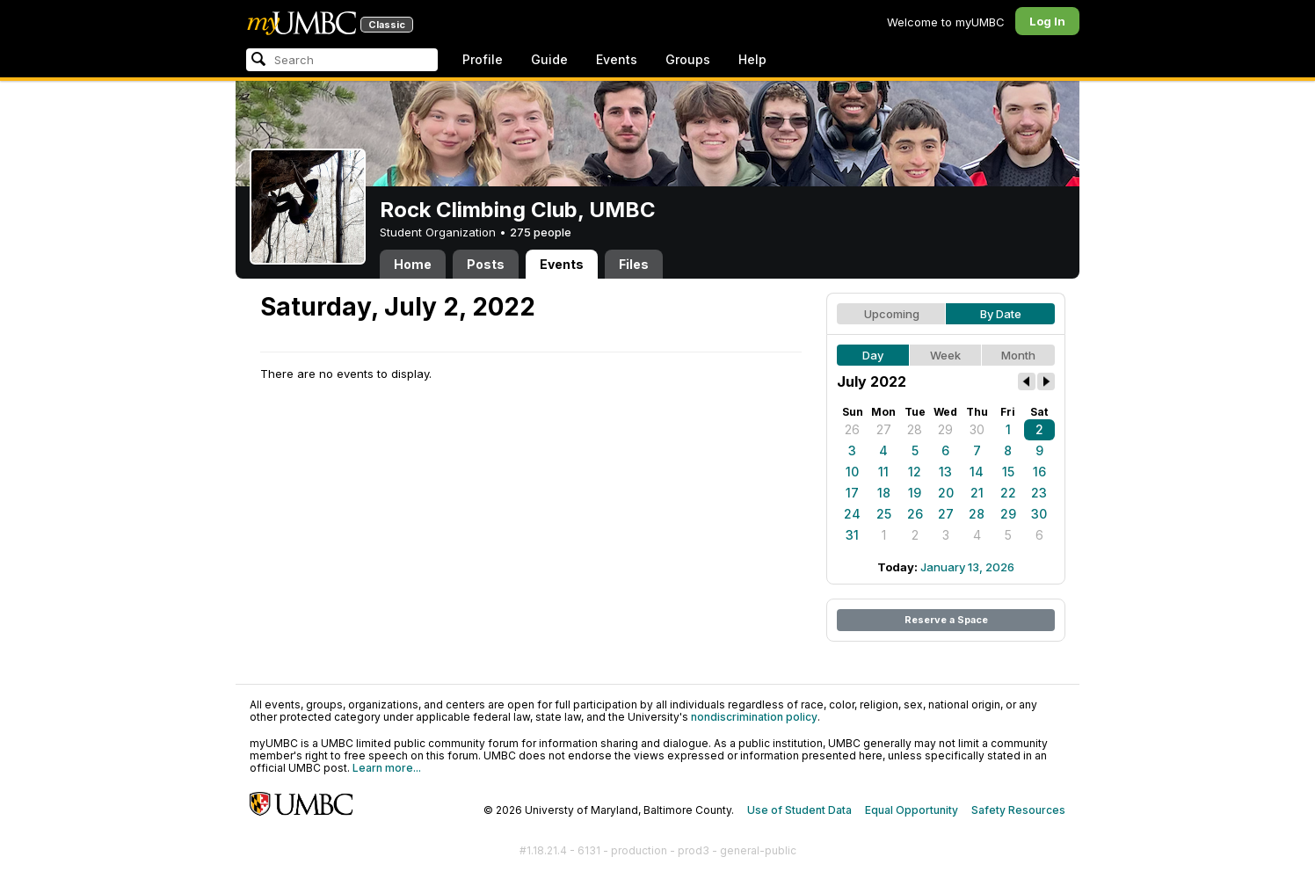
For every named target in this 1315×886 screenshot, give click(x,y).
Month (1018, 355)
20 (946, 492)
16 (1039, 471)
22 (1008, 492)
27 (883, 429)
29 (945, 429)
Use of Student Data (799, 810)
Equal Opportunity (911, 810)
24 (852, 513)
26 (852, 429)
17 (852, 492)
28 (914, 429)
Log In (1047, 21)
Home (413, 264)
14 (977, 471)
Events (616, 59)
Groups (687, 59)
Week (945, 355)
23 (1039, 492)
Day (872, 355)
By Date (1000, 314)
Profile (482, 59)
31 (852, 534)
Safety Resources (1018, 810)
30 (977, 429)
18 (883, 492)
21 (977, 492)
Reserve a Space (946, 620)
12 (914, 471)
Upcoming (891, 314)
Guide (549, 59)
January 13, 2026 (967, 567)
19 (914, 492)
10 (852, 471)
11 (883, 471)
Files (634, 264)
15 (1008, 471)
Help (752, 59)
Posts (486, 264)
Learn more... (386, 767)
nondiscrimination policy (754, 716)
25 (883, 513)
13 (945, 471)
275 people (540, 232)
